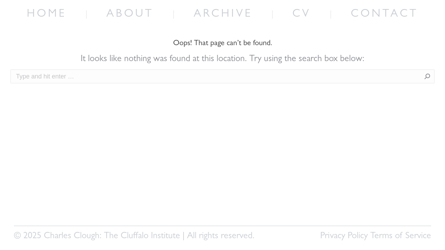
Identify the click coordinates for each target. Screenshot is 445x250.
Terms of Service (400, 236)
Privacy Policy (344, 236)
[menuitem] (47, 14)
